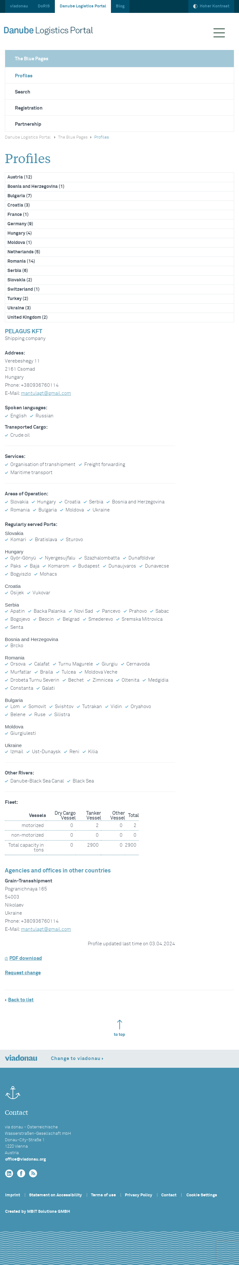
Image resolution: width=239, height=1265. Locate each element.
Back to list (21, 999)
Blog (120, 6)
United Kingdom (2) (27, 317)
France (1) (18, 214)
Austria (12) (19, 177)
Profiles (24, 75)
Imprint (12, 1195)
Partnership (28, 124)
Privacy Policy (138, 1195)
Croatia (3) (18, 205)
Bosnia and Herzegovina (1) (36, 186)
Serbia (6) (17, 270)
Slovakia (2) (19, 280)
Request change (23, 972)
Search (22, 92)
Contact (168, 1195)
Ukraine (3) (19, 308)
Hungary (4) (19, 233)
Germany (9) (20, 224)
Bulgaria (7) (19, 196)
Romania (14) (21, 261)
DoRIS (44, 6)
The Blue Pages (31, 58)
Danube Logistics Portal (83, 6)
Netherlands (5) (23, 252)
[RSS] (33, 1173)
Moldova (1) (19, 242)
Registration (29, 108)
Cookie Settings (201, 1195)
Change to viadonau (76, 1058)
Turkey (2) (17, 299)
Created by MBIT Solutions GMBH (37, 1212)
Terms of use (103, 1195)
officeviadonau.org (25, 1159)
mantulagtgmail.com (46, 393)
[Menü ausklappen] (219, 33)
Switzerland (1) (23, 289)
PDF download (23, 958)
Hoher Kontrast (211, 6)
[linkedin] (9, 1173)
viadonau (19, 6)
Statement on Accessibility (55, 1195)
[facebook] (21, 1173)
